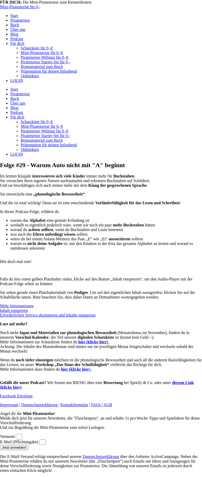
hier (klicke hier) (93, 342)
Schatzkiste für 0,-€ (37, 48)
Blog (14, 34)
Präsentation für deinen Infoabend (49, 71)
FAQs (96, 405)
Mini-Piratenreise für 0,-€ (42, 52)
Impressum (9, 405)
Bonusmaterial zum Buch (42, 66)
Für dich (17, 43)
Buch (14, 25)
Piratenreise (20, 20)
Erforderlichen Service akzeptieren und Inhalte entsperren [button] (48, 315)
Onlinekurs (30, 76)
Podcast (16, 39)
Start (14, 15)
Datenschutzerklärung (39, 405)
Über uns (17, 29)
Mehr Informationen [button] (17, 306)
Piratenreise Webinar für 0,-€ (44, 57)
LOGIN (16, 80)
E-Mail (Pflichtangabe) (19, 442)
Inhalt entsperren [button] (14, 310)
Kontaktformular (74, 405)
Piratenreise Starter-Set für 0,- (45, 62)
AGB (107, 405)
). (76, 369)
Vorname (8, 436)
